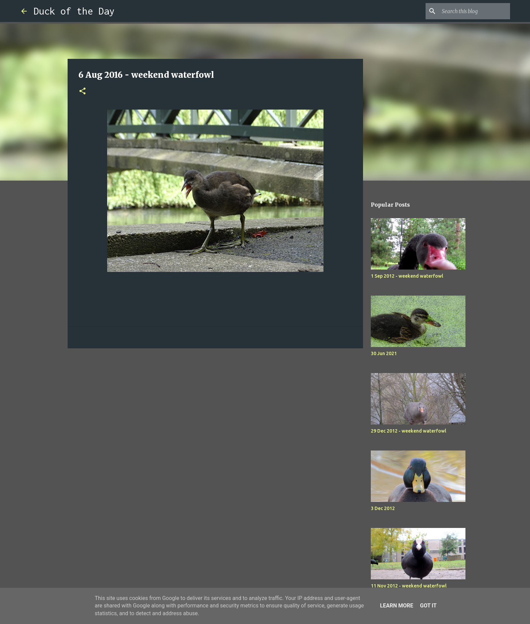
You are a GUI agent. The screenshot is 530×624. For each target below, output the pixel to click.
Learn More (396, 605)
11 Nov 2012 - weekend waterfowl (409, 585)
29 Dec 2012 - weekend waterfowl (408, 431)
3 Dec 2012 (383, 508)
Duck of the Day (74, 11)
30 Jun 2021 (384, 353)
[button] (82, 91)
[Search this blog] (474, 11)
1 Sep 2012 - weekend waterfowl (407, 276)
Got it (428, 605)
